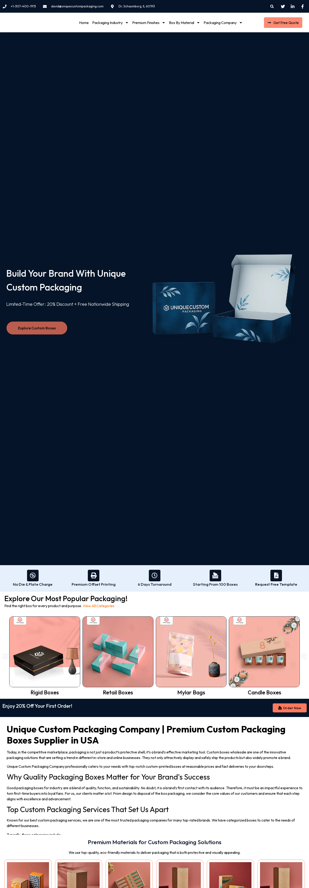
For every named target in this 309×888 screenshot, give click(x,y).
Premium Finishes (148, 22)
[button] (272, 6)
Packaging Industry (110, 22)
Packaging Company (223, 22)
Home (84, 22)
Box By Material (184, 22)
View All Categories (98, 605)
